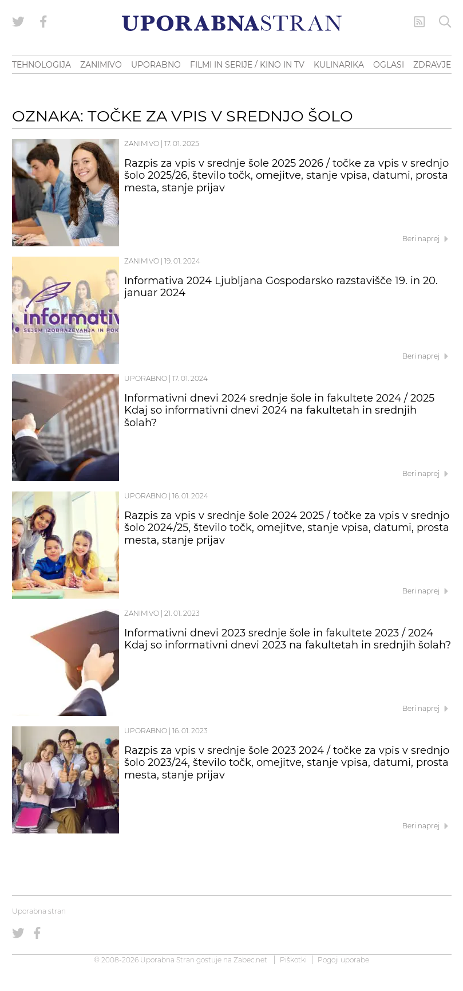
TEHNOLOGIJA (41, 65)
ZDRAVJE (432, 65)
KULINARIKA (339, 65)
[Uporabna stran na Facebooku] (43, 21)
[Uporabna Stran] (232, 23)
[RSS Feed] (419, 21)
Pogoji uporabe (343, 959)
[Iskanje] (445, 21)
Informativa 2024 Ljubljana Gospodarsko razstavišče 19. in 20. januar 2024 (281, 287)
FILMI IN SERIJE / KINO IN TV (247, 65)
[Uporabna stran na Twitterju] (18, 21)
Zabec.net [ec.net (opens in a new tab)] (250, 959)
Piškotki (293, 959)
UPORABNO (156, 65)
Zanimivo (141, 143)
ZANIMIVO (101, 65)
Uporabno (145, 378)
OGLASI (388, 65)
